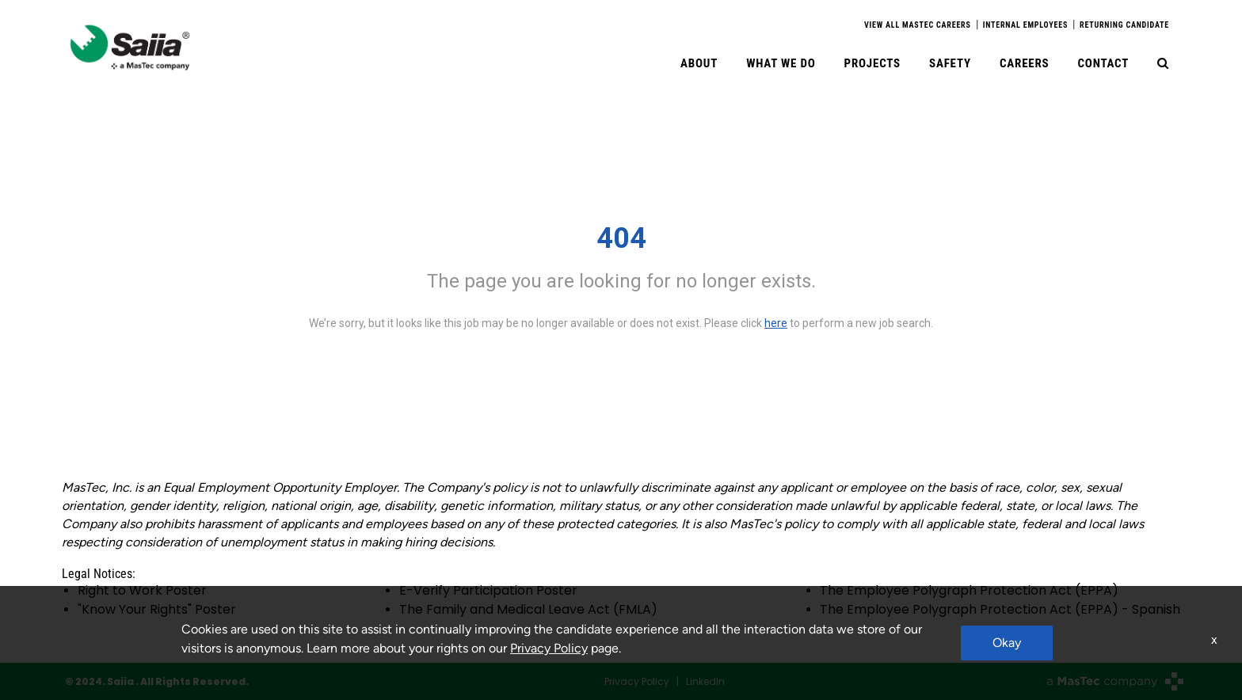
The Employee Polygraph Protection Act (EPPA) (969, 590)
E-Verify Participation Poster (488, 590)
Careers (1025, 63)
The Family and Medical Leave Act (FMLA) (528, 609)
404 (621, 238)
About (699, 63)
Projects (872, 63)
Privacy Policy (636, 681)
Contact (1103, 63)
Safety (950, 63)
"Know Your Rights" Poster (157, 609)
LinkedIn (705, 681)
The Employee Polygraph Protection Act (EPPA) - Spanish (1000, 609)
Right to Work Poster (142, 590)
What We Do (780, 63)
